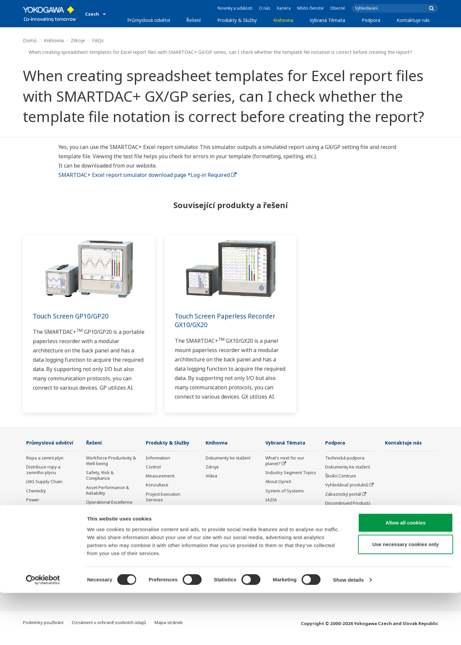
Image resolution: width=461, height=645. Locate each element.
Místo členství (310, 8)
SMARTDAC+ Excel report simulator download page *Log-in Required (147, 175)
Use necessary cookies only (405, 596)
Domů (30, 40)
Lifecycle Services (163, 509)
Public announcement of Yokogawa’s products (170, 530)
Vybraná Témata (327, 20)
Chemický (36, 501)
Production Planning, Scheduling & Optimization (107, 552)
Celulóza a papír (42, 546)
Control (153, 467)
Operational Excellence (109, 502)
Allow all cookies (406, 574)
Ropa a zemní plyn (44, 468)
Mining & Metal (41, 528)
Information (158, 458)
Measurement (160, 476)
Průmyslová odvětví (148, 20)
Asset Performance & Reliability (107, 490)
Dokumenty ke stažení (228, 458)
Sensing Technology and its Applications (290, 550)
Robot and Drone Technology (282, 535)
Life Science (158, 518)
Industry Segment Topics (290, 473)
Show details (348, 632)
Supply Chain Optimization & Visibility (109, 535)
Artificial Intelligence (285, 524)
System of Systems (284, 491)
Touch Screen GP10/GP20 (72, 316)
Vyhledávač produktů (346, 485)
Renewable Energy (45, 519)
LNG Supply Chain (44, 491)
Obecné (337, 8)
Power (32, 510)
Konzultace (157, 485)
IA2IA (271, 500)
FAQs (98, 40)
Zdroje (78, 40)
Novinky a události (235, 8)
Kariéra (284, 8)
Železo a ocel (39, 555)
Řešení (193, 20)
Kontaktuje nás (413, 20)
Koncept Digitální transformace (282, 512)
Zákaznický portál (343, 494)
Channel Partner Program (342, 515)
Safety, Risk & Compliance (100, 475)
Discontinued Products (348, 503)
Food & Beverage (43, 537)
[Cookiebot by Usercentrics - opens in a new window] (43, 632)
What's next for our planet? (284, 461)
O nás (264, 8)
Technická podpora (344, 458)
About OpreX (278, 482)
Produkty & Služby (237, 20)
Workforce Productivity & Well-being (111, 461)
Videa (211, 476)
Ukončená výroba (164, 542)
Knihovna (283, 20)
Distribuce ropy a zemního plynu (43, 479)
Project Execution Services (163, 497)
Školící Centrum (340, 476)
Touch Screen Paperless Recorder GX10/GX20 (227, 320)
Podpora (371, 20)
